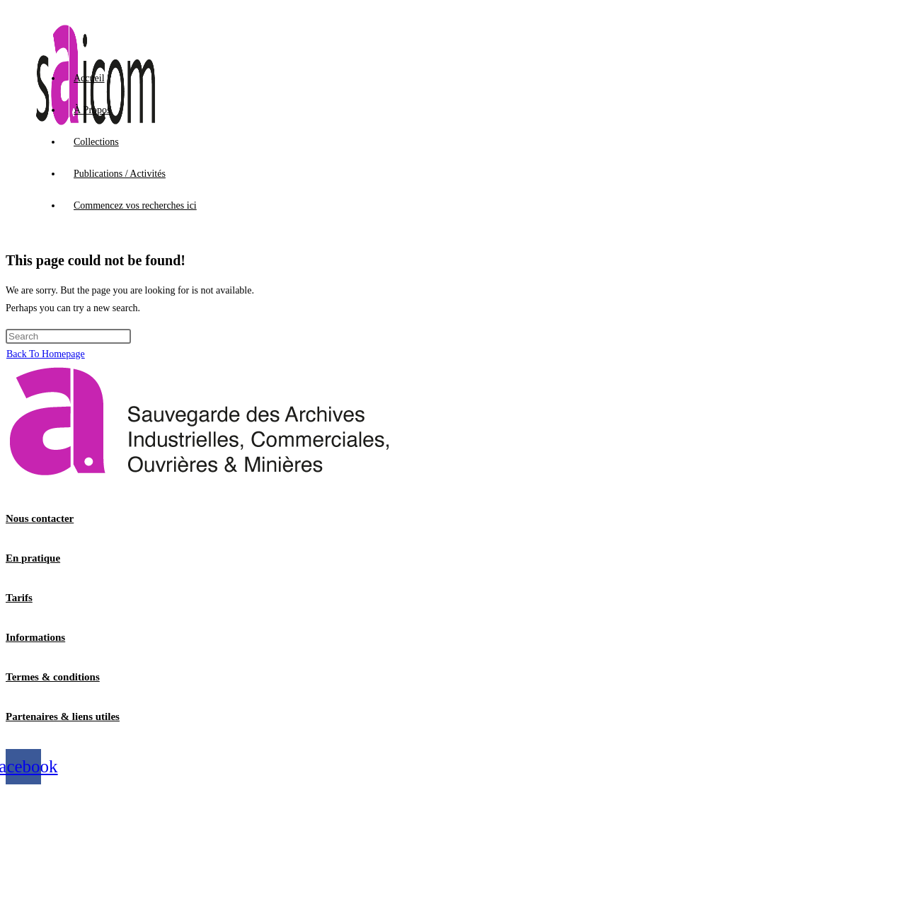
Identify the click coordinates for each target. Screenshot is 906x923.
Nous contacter (40, 518)
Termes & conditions (53, 677)
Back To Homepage (45, 354)
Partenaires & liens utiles (63, 716)
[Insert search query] (68, 336)
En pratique (33, 558)
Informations (35, 637)
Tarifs (19, 597)
